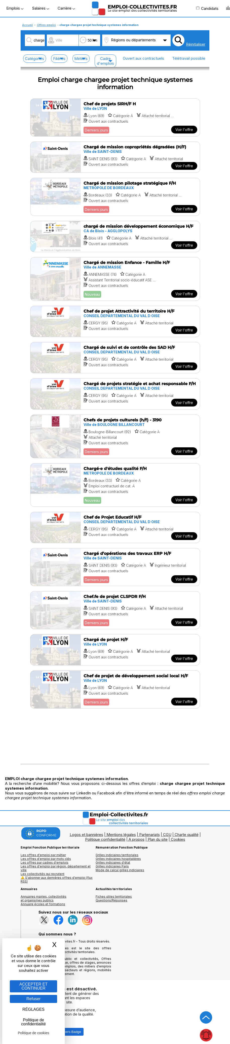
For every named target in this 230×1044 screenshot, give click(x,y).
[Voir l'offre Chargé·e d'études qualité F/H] (115, 485)
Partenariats (149, 834)
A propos (136, 839)
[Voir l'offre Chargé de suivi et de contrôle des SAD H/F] (115, 357)
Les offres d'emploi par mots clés (46, 859)
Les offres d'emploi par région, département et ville (56, 868)
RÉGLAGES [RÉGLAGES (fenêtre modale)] (33, 1009)
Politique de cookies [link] (33, 1033)
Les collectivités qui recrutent (42, 874)
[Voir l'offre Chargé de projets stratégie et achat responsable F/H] (115, 394)
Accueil (27, 25)
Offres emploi (46, 25)
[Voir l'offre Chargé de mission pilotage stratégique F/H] (115, 197)
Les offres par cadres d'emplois (44, 862)
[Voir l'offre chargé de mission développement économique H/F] (115, 236)
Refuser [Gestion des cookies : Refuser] (33, 999)
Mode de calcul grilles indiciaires (120, 870)
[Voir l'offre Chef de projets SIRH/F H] (115, 117)
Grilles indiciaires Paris (112, 866)
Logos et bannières (86, 834)
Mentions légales (121, 834)
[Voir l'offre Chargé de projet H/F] (115, 649)
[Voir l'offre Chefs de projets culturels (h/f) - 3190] (115, 436)
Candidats (207, 8)
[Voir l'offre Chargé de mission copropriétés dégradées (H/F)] (115, 157)
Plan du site (158, 839)
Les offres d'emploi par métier (43, 855)
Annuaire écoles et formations (43, 904)
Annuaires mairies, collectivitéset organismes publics (43, 898)
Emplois (14, 8)
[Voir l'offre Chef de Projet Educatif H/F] (115, 527)
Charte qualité (187, 834)
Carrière (66, 8)
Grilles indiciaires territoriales (117, 855)
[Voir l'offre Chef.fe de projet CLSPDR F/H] (115, 610)
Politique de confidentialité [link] (33, 1022)
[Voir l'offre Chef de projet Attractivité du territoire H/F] (115, 321)
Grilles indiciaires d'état (113, 862)
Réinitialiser (195, 44)
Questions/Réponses (111, 900)
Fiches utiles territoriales (114, 896)
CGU (167, 834)
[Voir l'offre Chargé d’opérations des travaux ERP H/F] (115, 567)
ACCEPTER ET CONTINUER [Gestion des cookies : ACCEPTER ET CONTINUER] (33, 986)
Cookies (178, 839)
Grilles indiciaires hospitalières (118, 859)
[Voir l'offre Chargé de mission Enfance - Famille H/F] (115, 278)
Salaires (40, 8)
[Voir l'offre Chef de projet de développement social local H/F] (115, 689)
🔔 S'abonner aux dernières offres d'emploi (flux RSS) (57, 879)
